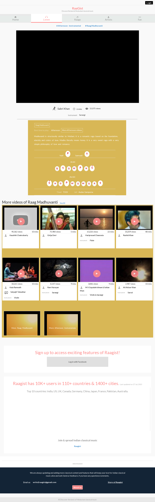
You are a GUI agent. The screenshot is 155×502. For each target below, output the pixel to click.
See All (62, 203)
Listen (46, 19)
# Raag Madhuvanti (94, 26)
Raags (77, 19)
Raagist (77, 446)
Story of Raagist (115, 482)
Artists (108, 19)
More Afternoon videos (72, 130)
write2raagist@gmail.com (44, 482)
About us (77, 487)
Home (15, 19)
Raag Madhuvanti (42, 125)
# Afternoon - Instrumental (68, 26)
